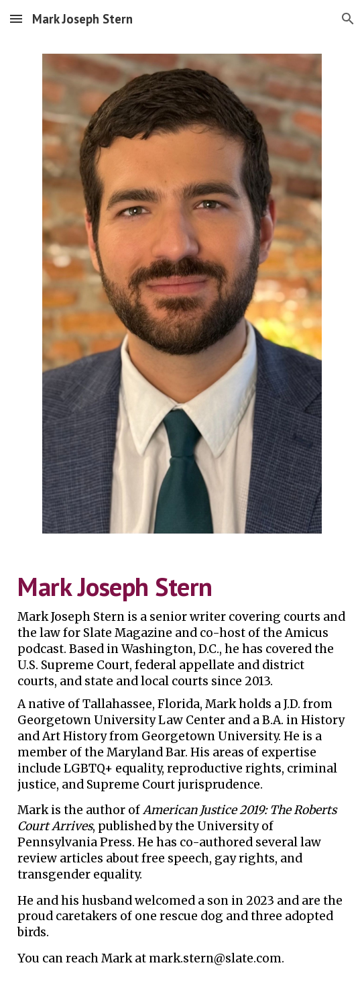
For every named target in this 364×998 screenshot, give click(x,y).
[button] (16, 18)
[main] (181, 774)
